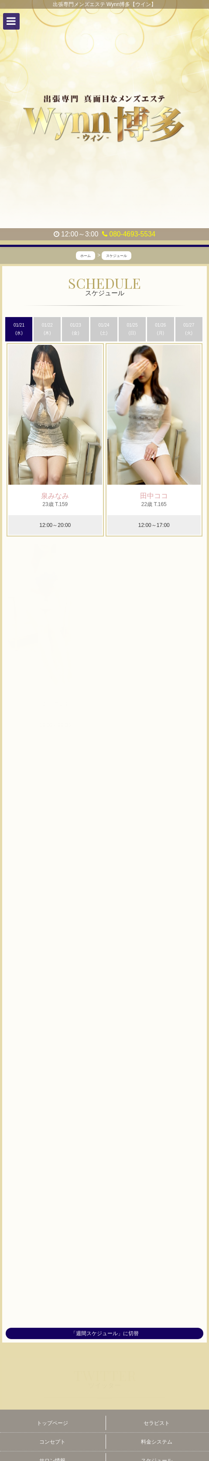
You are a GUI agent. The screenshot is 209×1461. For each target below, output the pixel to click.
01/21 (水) (19, 329)
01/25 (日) (132, 329)
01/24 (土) (104, 329)
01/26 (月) (160, 329)
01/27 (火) (188, 329)
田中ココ (154, 495)
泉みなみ (55, 495)
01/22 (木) (47, 329)
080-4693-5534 (128, 234)
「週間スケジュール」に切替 (105, 1334)
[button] (11, 21)
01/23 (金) (75, 329)
